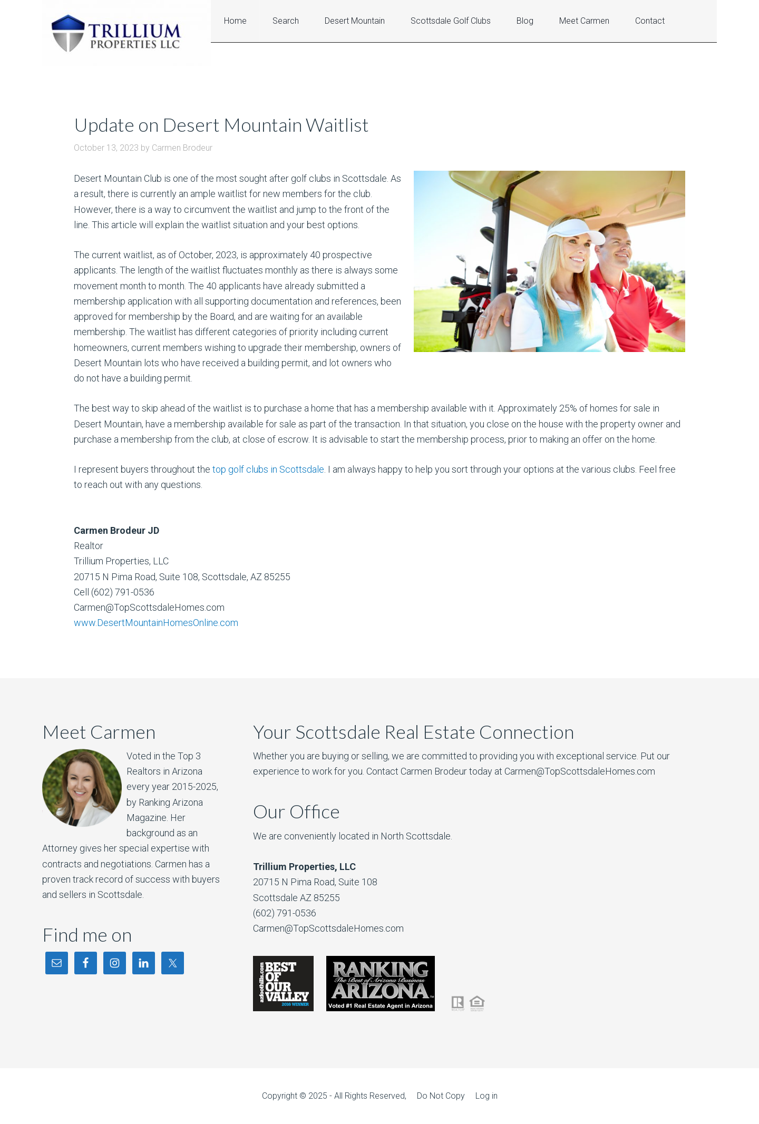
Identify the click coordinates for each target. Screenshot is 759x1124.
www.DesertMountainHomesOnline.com (156, 622)
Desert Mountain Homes (126, 33)
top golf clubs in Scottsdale (268, 469)
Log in (486, 1096)
